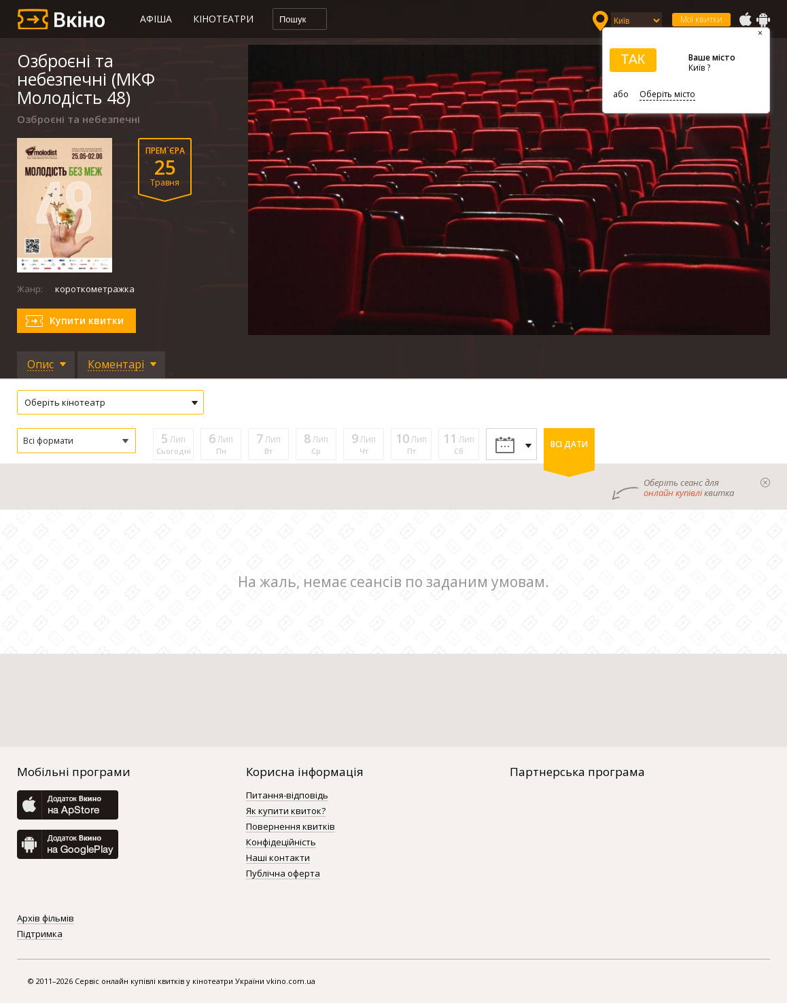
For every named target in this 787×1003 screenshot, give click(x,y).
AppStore (745, 19)
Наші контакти (278, 858)
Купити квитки (87, 320)
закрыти (765, 482)
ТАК (632, 59)
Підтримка (40, 934)
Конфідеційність (281, 842)
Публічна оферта (283, 873)
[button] (76, 440)
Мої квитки (701, 19)
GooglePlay (763, 19)
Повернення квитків (290, 827)
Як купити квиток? (286, 811)
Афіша (156, 18)
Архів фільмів (45, 918)
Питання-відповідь (287, 795)
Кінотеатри (223, 18)
